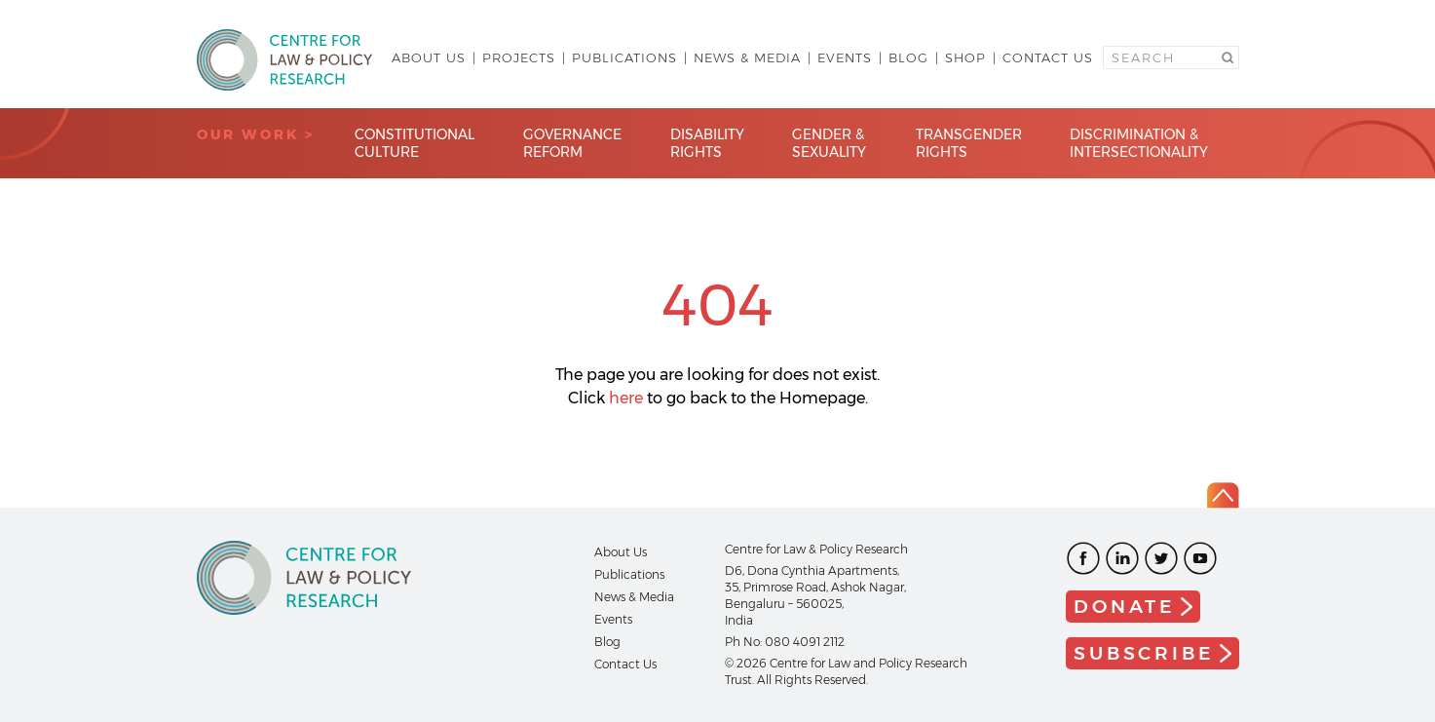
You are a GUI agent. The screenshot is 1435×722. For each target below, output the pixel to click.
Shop (965, 57)
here (626, 398)
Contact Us (1047, 57)
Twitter (1161, 558)
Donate (1125, 606)
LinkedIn (1122, 558)
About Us (429, 57)
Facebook (1083, 558)
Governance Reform (572, 143)
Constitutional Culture (414, 143)
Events (844, 57)
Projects (518, 57)
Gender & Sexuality (829, 143)
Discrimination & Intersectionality (1139, 143)
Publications (624, 57)
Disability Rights (707, 143)
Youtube (1200, 558)
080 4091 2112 (805, 641)
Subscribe (1144, 653)
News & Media (747, 57)
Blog (908, 57)
